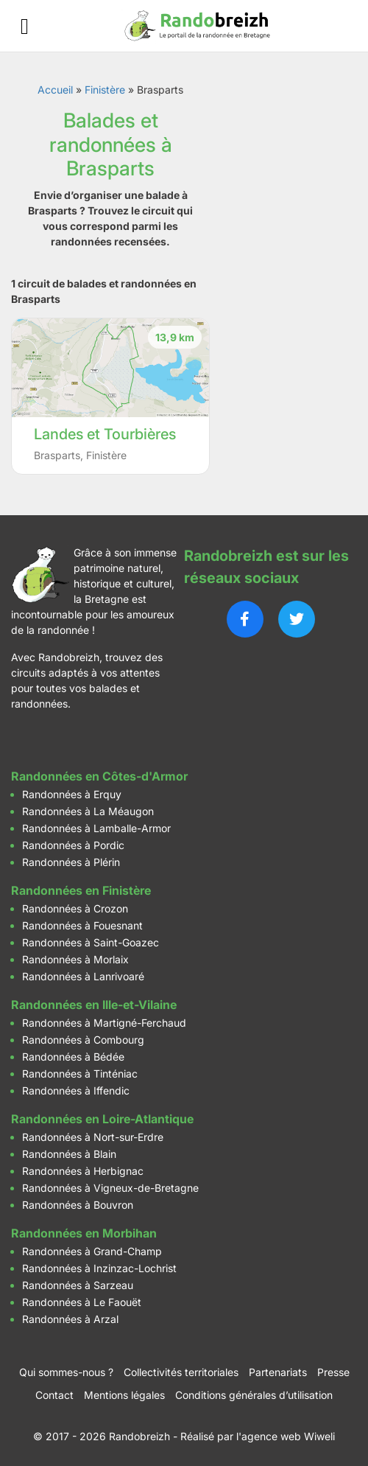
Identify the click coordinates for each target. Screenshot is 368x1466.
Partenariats (278, 1372)
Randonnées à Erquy (71, 794)
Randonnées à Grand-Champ (92, 1251)
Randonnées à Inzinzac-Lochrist (99, 1268)
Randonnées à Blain (69, 1154)
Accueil (55, 89)
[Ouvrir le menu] (24, 26)
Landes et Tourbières (105, 434)
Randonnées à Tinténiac (80, 1073)
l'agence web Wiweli (285, 1436)
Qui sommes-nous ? (66, 1372)
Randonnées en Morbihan (84, 1233)
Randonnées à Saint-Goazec (90, 942)
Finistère (105, 89)
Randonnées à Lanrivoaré (83, 976)
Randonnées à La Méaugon (88, 811)
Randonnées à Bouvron (77, 1204)
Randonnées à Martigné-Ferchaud (104, 1022)
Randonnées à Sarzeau (77, 1285)
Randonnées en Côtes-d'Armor (99, 776)
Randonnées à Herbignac (83, 1171)
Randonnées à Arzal (70, 1319)
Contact (54, 1395)
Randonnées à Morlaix (75, 959)
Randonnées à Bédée (73, 1056)
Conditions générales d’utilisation (254, 1395)
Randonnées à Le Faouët (81, 1302)
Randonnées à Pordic (73, 845)
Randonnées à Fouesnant (82, 925)
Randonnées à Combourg (83, 1039)
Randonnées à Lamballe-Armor (96, 828)
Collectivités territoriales (181, 1372)
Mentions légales (124, 1395)
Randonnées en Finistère (81, 890)
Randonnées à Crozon (75, 908)
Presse (333, 1372)
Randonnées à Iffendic (76, 1090)
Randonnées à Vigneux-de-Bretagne (110, 1187)
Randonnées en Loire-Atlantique (102, 1118)
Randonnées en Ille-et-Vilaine (94, 1004)
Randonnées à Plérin (71, 862)
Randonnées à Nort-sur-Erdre (92, 1137)
